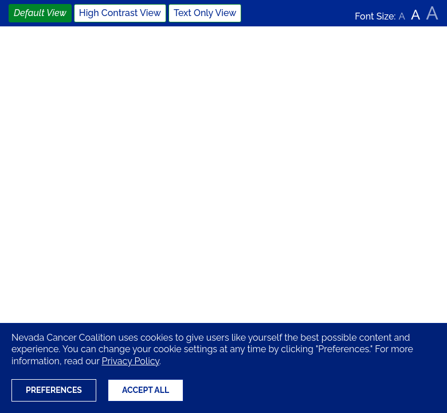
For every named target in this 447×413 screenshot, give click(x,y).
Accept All (145, 390)
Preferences (54, 390)
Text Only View (205, 12)
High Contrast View (120, 12)
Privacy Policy (130, 361)
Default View (40, 12)
